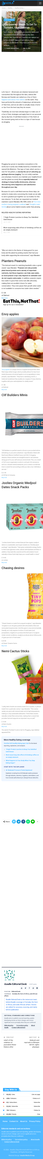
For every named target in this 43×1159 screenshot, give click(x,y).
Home (5, 1121)
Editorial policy (8, 1025)
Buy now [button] (5, 298)
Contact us (13, 1121)
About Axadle (35, 1139)
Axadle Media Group (27, 1155)
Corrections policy (22, 1025)
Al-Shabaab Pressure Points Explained (19, 770)
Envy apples (6, 369)
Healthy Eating (9, 20)
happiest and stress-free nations (13, 100)
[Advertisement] (21, 72)
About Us (23, 1121)
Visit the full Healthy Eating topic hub (16, 743)
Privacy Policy (34, 1121)
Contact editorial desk (18, 1027)
